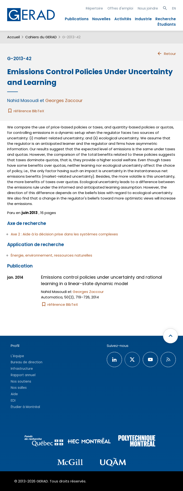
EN (174, 8)
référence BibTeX (25, 110)
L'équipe (17, 356)
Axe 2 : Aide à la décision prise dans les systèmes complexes (64, 234)
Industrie (143, 18)
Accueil (13, 36)
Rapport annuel (23, 375)
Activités (122, 18)
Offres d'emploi (120, 8)
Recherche (165, 18)
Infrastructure (22, 368)
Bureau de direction (26, 362)
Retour (166, 53)
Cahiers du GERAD (41, 36)
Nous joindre (148, 8)
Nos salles (19, 387)
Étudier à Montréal (25, 407)
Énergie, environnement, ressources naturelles (51, 255)
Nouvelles (101, 18)
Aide (14, 394)
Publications (77, 18)
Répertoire (94, 8)
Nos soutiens (21, 381)
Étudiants (167, 24)
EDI (13, 400)
